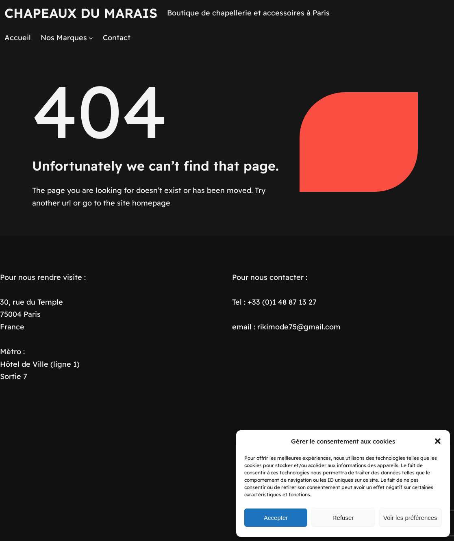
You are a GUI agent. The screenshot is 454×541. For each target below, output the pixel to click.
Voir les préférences (410, 517)
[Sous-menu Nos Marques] (91, 38)
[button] (438, 441)
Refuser (343, 517)
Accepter (276, 517)
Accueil (17, 37)
